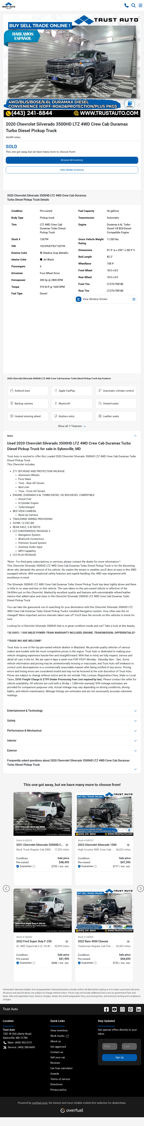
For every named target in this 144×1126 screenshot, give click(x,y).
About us (55, 1041)
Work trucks (59, 1036)
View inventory (59, 1030)
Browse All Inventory (72, 160)
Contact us (56, 1052)
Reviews (55, 1062)
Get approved (58, 1046)
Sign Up (119, 1057)
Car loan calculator (61, 1068)
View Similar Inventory (72, 169)
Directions (56, 1084)
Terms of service (60, 1079)
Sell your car (57, 1057)
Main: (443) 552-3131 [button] (17, 1043)
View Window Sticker (105, 299)
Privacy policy (58, 1089)
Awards (54, 1073)
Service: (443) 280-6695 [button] (19, 1047)
